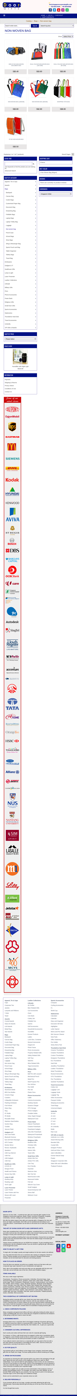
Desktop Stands (33, 1103)
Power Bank (8, 298)
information (9, 375)
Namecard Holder (33, 1179)
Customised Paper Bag (12, 203)
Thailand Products (56, 1166)
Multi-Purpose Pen (33, 1082)
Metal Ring (8, 1029)
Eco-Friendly (32, 1166)
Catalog (29, 21)
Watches (30, 1060)
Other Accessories (56, 1097)
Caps (6, 1002)
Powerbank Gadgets (34, 1129)
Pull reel (30, 1182)
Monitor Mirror (9, 1145)
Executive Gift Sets (57, 1024)
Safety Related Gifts (34, 1055)
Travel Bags (54, 1105)
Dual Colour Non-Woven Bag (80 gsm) (63, 64)
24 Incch (53, 1118)
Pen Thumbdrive (56, 1079)
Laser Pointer (9, 1190)
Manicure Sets (32, 1171)
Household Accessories (35, 1029)
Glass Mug (8, 1108)
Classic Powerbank (34, 1124)
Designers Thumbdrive (58, 1058)
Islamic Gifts (31, 1150)
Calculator (54, 1016)
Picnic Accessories (33, 1050)
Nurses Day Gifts (10, 1174)
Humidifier (31, 1031)
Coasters (7, 1097)
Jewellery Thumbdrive (57, 1066)
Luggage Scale (55, 1092)
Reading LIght (9, 1182)
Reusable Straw (10, 1118)
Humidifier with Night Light (20, 366)
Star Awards (8, 1031)
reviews (42, 179)
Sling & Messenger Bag (13, 243)
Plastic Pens (31, 1092)
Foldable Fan (32, 1021)
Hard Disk (54, 1063)
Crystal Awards (9, 1021)
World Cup (54, 1010)
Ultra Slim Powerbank (34, 1132)
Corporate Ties (9, 1005)
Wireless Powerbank (34, 1137)
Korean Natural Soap (57, 1155)
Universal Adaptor (56, 1108)
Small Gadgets (32, 1187)
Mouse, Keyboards (10, 1147)
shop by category (11, 178)
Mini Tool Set (32, 1174)
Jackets (7, 1008)
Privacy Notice (9, 385)
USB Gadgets (9, 1158)
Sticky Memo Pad (56, 1045)
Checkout (59, 15)
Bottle (52, 1129)
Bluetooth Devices (10, 1137)
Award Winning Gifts (57, 1140)
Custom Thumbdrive (57, 1055)
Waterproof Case (33, 1118)
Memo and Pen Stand (57, 1031)
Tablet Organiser (10, 251)
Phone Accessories (11, 295)
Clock (29, 1013)
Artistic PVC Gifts (33, 1161)
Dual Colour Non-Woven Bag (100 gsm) (40, 64)
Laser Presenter (10, 276)
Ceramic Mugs (9, 1095)
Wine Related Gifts (34, 1063)
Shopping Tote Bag (63, 102)
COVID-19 (8, 1166)
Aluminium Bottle (10, 1089)
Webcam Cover (32, 1195)
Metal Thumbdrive (56, 1071)
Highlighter (54, 1026)
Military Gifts (9, 287)
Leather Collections (11, 280)
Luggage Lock (55, 1089)
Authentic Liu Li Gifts (57, 1137)
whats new (8, 346)
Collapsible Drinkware (11, 1100)
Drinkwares (8, 262)
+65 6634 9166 (55, 6)
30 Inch (53, 1124)
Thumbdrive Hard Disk (12, 316)
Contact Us (8, 392)
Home (43, 15)
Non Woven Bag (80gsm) (40, 102)
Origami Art (31, 1045)
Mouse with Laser (10, 1195)
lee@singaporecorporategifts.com (60, 3)
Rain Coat (54, 1132)
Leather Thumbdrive (57, 1068)
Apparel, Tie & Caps (11, 181)
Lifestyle (7, 284)
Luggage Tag (55, 1095)
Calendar (54, 1018)
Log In (50, 15)
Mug (6, 1111)
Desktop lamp (9, 1179)
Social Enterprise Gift (34, 1190)
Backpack (8, 192)
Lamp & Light (9, 273)
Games (30, 1024)
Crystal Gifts (54, 1145)
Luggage (8, 225)
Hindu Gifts (31, 1147)
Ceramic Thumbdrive (57, 1050)
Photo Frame (32, 1047)
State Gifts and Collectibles (59, 1163)
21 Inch (53, 1116)
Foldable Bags (10, 214)
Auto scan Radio (10, 1134)
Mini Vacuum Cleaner (57, 1034)
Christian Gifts (32, 1145)
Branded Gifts (55, 1142)
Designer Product (56, 1147)
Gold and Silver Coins (57, 1150)
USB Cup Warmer (10, 1153)
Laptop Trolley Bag (11, 222)
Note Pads (54, 1037)
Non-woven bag (45, 21)
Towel (6, 1016)
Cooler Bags (9, 200)
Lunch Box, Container (34, 1039)
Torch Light (8, 1184)
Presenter (8, 1198)
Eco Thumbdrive (56, 1060)
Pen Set (30, 1089)
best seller (43, 169)
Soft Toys (30, 1058)
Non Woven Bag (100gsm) (16, 102)
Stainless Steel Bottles (12, 1121)
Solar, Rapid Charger (34, 1116)
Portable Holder (32, 1113)
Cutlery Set (31, 1018)
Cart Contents (48, 17)
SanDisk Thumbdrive (57, 1082)
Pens (6, 291)
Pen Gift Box (32, 1084)
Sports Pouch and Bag (12, 247)
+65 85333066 (65, 6)
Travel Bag (9, 258)
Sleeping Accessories (57, 1103)
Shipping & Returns (11, 382)
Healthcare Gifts (10, 269)
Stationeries (8, 313)
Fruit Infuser (8, 1105)
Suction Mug (9, 1124)
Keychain (31, 1169)
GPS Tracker (9, 1142)
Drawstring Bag (10, 211)
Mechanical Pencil (33, 1076)
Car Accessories (33, 1010)
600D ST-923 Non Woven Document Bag (16, 64)
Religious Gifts (9, 302)
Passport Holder (56, 1100)
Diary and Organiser (57, 1021)
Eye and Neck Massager (12, 1140)
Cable (29, 1097)
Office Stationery (56, 1039)
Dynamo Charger (33, 1105)
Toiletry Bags (9, 254)
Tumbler (7, 1126)
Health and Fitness (10, 1171)
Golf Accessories (33, 1026)
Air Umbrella (55, 1126)
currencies (43, 189)
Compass (54, 1002)
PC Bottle (8, 1113)
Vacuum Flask (9, 1129)
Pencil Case (9, 233)
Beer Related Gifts (33, 1008)
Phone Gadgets (32, 1111)
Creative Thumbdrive (57, 1053)
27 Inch (53, 1121)
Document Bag (10, 207)
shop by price (9, 334)
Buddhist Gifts (32, 1142)
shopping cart (45, 158)
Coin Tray (31, 1163)
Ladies (30, 1037)
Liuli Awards (8, 1026)
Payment (7, 379)
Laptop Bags (9, 218)
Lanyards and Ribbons (12, 1010)
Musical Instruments (34, 1042)
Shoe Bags (9, 240)
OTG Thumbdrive (56, 1076)
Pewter (53, 1158)
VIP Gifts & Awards (11, 327)
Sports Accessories (11, 309)
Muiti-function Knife (34, 1176)
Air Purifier (31, 1005)
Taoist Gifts (31, 1153)
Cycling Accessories (57, 1005)
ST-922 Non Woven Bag (16, 139)
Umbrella (7, 324)
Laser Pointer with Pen (12, 1192)
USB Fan (7, 1155)
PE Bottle (8, 1116)
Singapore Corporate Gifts (59, 1161)
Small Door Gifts (10, 306)
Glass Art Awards (10, 1024)
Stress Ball (31, 1192)
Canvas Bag (9, 196)
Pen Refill (31, 1087)
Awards (7, 185)
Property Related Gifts (35, 1053)
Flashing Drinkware (11, 1103)
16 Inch (53, 1113)
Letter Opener (55, 1029)
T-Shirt (7, 1013)
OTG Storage (32, 1108)
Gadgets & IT (9, 265)
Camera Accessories (34, 1100)
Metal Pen (31, 1079)
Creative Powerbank (34, 1126)
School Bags (9, 236)
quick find (8, 158)
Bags (36, 21)
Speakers (8, 1150)
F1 (51, 1008)
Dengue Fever (9, 1169)
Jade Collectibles (56, 1153)
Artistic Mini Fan (33, 1158)
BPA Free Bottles (10, 1092)
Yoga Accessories (33, 1066)
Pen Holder (54, 1042)
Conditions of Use (10, 388)
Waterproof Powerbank (35, 1134)
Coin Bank (31, 1016)
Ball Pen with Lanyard (34, 1074)
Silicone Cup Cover (34, 1184)
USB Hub (8, 1161)
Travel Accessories (11, 320)
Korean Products (33, 1034)
